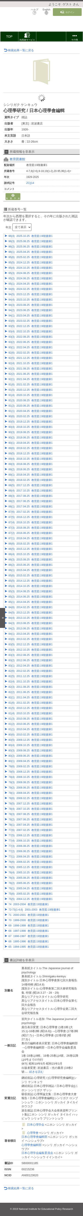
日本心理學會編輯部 (34, 1136)
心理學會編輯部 (31, 1145)
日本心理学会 (35, 1124)
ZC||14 (30, 183)
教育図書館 (17, 159)
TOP (9, 36)
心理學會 (33, 1132)
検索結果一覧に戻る (19, 50)
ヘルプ (34, 11)
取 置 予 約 (13, 197)
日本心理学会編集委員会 (37, 1153)
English (46, 11)
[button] (27, 37)
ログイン (67, 12)
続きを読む (36, 1071)
